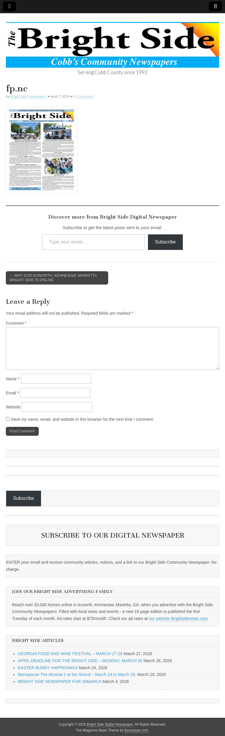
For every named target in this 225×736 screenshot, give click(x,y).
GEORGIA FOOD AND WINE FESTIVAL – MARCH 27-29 (70, 653)
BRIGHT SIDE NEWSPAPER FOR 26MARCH (60, 681)
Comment (16, 323)
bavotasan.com (137, 730)
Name (13, 378)
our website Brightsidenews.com (178, 618)
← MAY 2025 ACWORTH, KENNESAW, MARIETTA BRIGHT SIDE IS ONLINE (53, 277)
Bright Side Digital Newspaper (110, 725)
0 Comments (83, 96)
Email (12, 393)
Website (13, 407)
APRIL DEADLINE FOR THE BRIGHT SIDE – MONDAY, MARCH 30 (80, 660)
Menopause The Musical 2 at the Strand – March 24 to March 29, (77, 674)
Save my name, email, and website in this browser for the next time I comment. (82, 419)
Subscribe (165, 241)
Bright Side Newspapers (28, 96)
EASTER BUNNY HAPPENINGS (48, 667)
